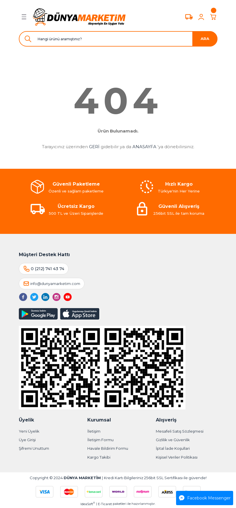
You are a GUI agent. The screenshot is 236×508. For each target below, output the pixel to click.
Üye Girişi (27, 439)
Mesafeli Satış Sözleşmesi (179, 431)
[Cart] (213, 17)
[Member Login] (201, 17)
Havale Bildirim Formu (107, 448)
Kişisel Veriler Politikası (176, 457)
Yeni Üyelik (29, 431)
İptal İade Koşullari (173, 448)
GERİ (94, 146)
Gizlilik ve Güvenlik (173, 439)
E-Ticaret (105, 504)
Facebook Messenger (205, 498)
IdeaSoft (87, 504)
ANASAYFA (144, 146)
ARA (205, 38)
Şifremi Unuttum (34, 448)
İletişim (93, 431)
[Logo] (79, 17)
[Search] (118, 39)
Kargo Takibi (98, 457)
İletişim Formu (100, 439)
